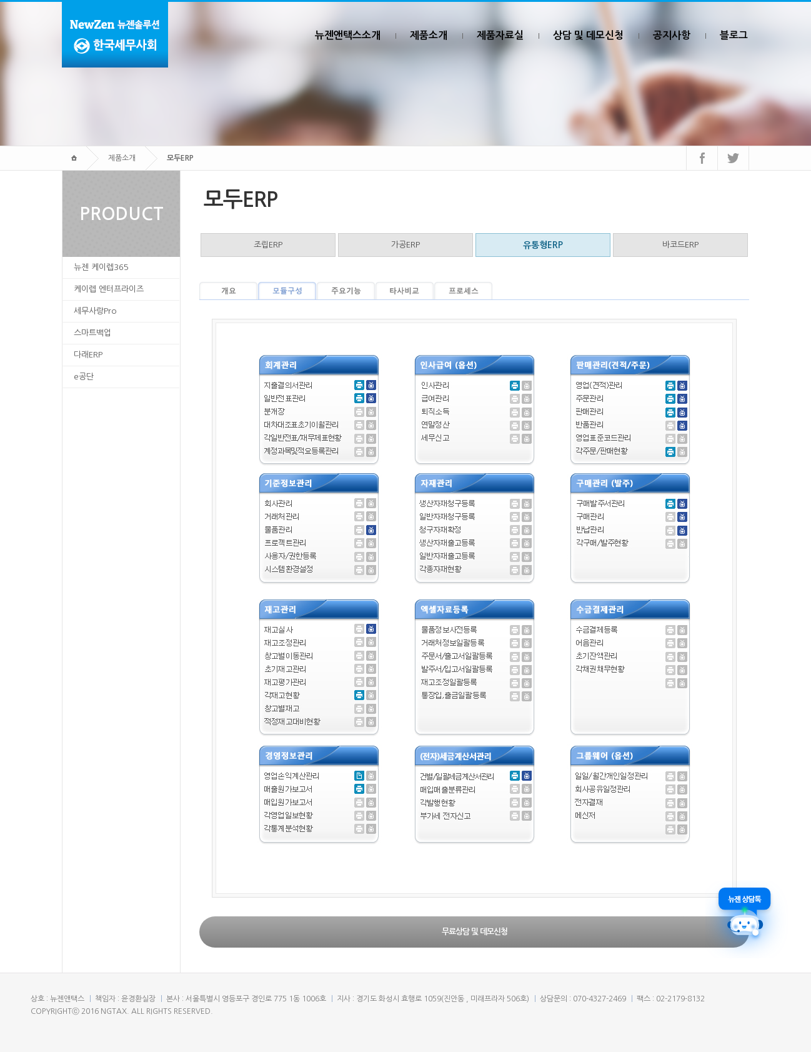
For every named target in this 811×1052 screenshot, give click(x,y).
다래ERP (88, 355)
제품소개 (428, 35)
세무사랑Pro (95, 311)
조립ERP (268, 245)
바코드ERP (680, 245)
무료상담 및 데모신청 (474, 932)
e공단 (84, 377)
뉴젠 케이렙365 (101, 267)
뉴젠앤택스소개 (348, 35)
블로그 (734, 35)
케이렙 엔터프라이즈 (109, 289)
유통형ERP (543, 245)
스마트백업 (92, 333)
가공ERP (405, 245)
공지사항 (671, 35)
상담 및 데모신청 (588, 35)
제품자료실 (500, 35)
